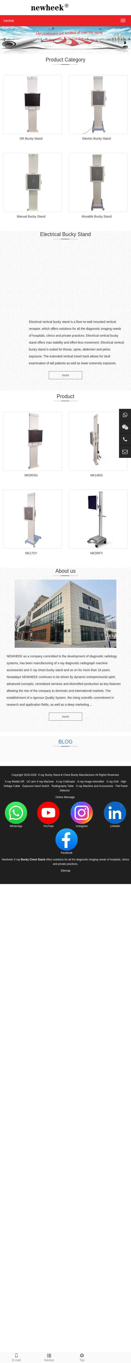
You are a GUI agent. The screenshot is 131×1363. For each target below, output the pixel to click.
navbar (8, 20)
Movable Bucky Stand (96, 216)
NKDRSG (31, 475)
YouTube (48, 815)
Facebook (67, 841)
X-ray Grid (112, 781)
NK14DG (96, 475)
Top (82, 1357)
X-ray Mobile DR (14, 781)
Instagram (82, 815)
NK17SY (31, 553)
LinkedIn (115, 815)
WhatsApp (16, 815)
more (65, 375)
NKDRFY (96, 553)
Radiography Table (63, 786)
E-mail (16, 1357)
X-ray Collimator (65, 781)
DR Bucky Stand (31, 138)
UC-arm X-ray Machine (40, 781)
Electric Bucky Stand (96, 138)
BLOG (65, 742)
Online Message (65, 797)
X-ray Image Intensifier (90, 781)
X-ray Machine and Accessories (94, 786)
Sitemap (65, 870)
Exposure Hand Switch (35, 786)
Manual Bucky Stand (31, 216)
